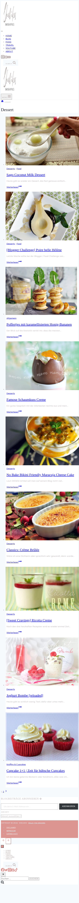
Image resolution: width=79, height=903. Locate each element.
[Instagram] (3, 58)
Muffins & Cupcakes (16, 764)
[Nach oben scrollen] (3, 840)
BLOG (8, 38)
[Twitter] (6, 871)
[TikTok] (16, 871)
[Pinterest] (6, 58)
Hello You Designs (36, 823)
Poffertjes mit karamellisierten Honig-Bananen (39, 324)
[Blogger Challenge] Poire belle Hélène (34, 250)
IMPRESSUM (11, 831)
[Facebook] (3, 871)
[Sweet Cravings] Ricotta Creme (29, 620)
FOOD (8, 42)
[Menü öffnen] (6, 97)
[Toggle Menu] (2, 31)
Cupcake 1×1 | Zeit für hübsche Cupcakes (36, 770)
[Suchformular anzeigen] (10, 63)
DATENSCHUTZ (12, 834)
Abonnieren (68, 806)
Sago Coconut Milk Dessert (26, 175)
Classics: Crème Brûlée (23, 550)
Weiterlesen (14, 187)
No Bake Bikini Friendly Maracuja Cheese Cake (40, 475)
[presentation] (42, 141)
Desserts (11, 168)
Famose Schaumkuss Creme (26, 399)
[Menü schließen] (2, 846)
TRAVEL (10, 45)
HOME (9, 35)
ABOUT (9, 51)
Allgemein (11, 318)
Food (19, 168)
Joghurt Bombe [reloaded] (25, 695)
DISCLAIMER (11, 828)
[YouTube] (9, 58)
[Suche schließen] (3, 874)
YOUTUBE (11, 48)
